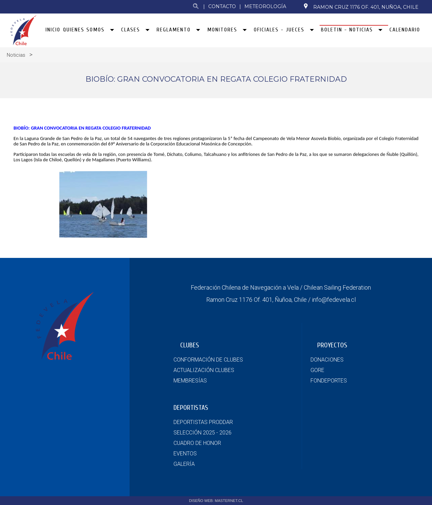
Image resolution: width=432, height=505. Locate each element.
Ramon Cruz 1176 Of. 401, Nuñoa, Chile (360, 6)
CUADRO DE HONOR (197, 443)
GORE (317, 370)
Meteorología (265, 6)
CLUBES (189, 345)
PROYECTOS (332, 345)
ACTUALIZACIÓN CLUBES (203, 370)
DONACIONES (327, 359)
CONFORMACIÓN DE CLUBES (208, 359)
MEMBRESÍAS (190, 380)
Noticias (16, 55)
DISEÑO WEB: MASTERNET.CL (216, 501)
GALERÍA (184, 464)
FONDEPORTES (328, 380)
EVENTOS (185, 453)
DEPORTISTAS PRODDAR (203, 422)
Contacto (222, 6)
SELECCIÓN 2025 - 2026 (202, 432)
